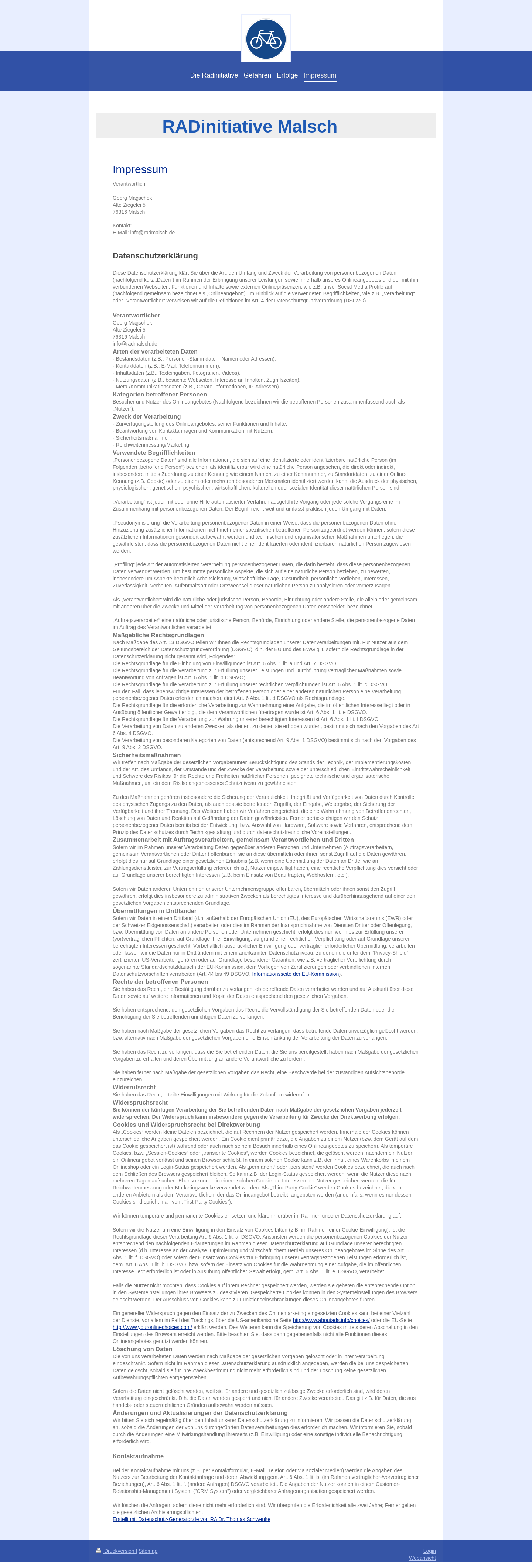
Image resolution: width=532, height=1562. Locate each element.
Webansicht (422, 1558)
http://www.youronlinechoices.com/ (152, 1327)
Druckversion (116, 1551)
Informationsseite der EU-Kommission (295, 974)
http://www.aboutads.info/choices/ (331, 1320)
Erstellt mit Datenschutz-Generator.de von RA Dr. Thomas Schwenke (191, 1519)
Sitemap (148, 1551)
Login (429, 1551)
